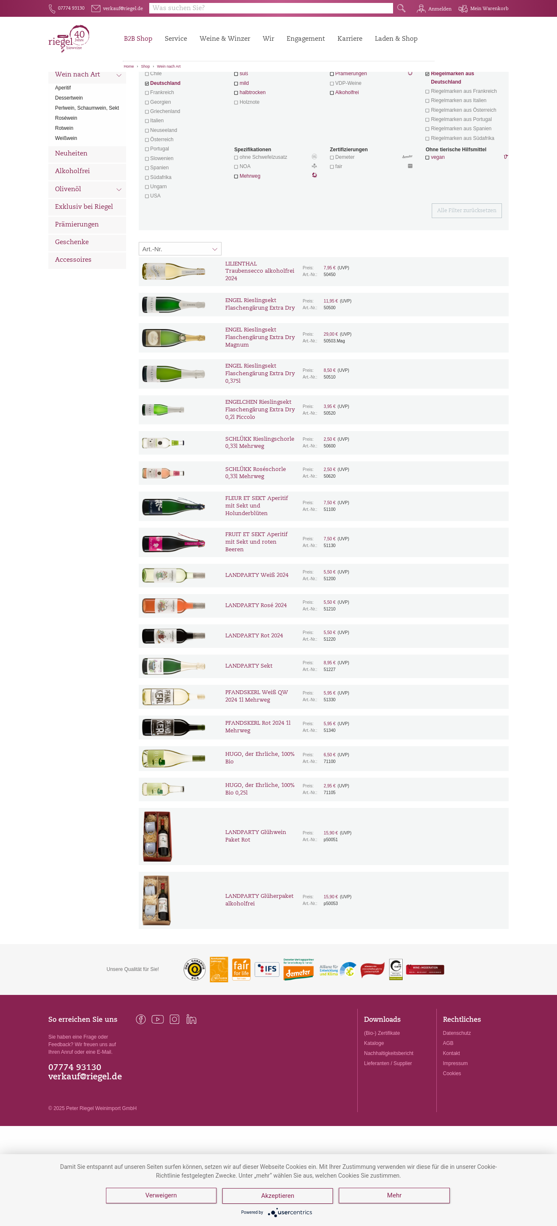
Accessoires (73, 307)
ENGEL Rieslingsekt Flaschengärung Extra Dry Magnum (260, 384)
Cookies (452, 1120)
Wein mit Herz (371, 111)
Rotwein (64, 175)
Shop (145, 66)
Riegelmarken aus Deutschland (452, 124)
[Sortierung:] (180, 295)
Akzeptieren (278, 1196)
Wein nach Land (88, 104)
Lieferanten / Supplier (388, 1110)
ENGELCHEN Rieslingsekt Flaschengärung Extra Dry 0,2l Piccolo (260, 456)
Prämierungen (77, 271)
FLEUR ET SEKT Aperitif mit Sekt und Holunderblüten (256, 552)
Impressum (455, 1110)
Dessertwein (69, 144)
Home (129, 66)
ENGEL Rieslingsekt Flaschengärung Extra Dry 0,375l (260, 420)
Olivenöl (88, 237)
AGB (448, 1090)
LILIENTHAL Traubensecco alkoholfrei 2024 (259, 318)
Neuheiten (71, 200)
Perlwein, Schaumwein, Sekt (87, 155)
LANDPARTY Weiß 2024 (256, 622)
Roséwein (66, 165)
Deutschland (165, 130)
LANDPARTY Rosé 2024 (256, 652)
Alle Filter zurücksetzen (466, 257)
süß (244, 120)
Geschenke (72, 289)
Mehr (395, 1196)
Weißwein (66, 185)
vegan (438, 204)
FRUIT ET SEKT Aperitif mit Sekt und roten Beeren (256, 589)
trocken (248, 111)
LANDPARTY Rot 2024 (254, 682)
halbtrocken (253, 139)
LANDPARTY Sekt (248, 713)
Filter (325, 86)
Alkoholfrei (72, 218)
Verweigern (161, 1196)
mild (244, 130)
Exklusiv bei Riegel (84, 254)
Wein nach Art (169, 66)
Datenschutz (457, 1080)
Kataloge (374, 1090)
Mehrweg (250, 223)
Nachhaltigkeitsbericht (388, 1100)
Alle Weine (72, 86)
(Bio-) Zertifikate (382, 1080)
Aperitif (63, 134)
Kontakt (451, 1100)
